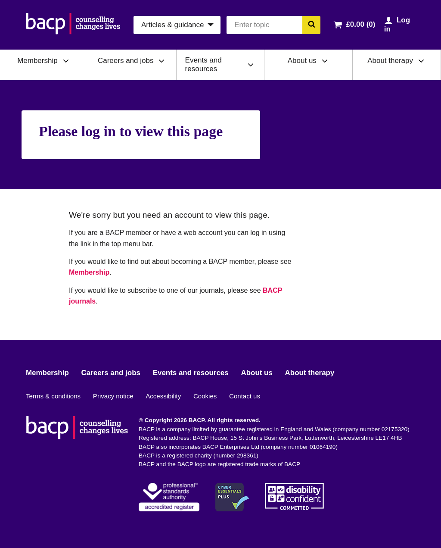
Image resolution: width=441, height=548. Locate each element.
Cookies (205, 396)
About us (302, 60)
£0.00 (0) (360, 24)
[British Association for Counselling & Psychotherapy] (73, 25)
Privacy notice (113, 396)
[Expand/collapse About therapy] (421, 61)
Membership (37, 60)
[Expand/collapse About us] (324, 61)
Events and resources (203, 64)
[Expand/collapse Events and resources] (250, 64)
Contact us (244, 396)
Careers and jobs (125, 60)
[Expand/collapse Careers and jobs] (161, 61)
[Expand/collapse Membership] (66, 61)
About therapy (390, 60)
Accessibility (163, 396)
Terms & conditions (53, 396)
